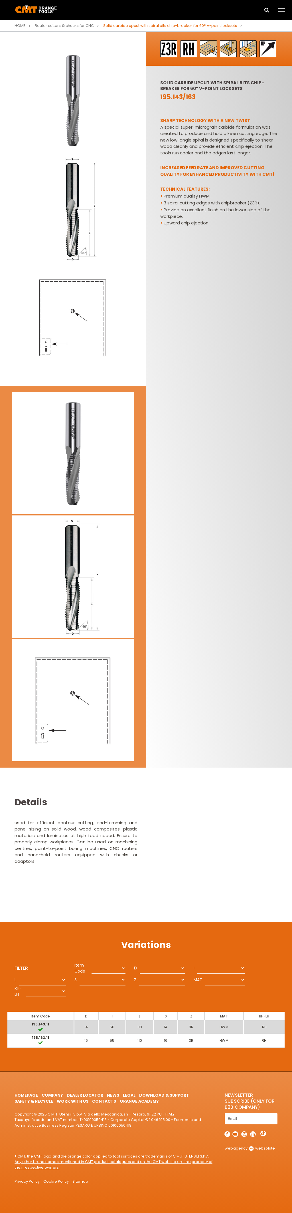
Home (20, 25)
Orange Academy (139, 1101)
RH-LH (18, 991)
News (113, 1095)
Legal (129, 1095)
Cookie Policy (55, 1181)
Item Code (79, 968)
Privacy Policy (27, 1181)
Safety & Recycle (34, 1101)
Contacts (104, 1101)
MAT (198, 980)
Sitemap (80, 1181)
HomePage (26, 1095)
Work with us (72, 1101)
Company (52, 1095)
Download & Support (164, 1095)
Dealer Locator (85, 1095)
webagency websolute (250, 1148)
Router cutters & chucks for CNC (64, 25)
